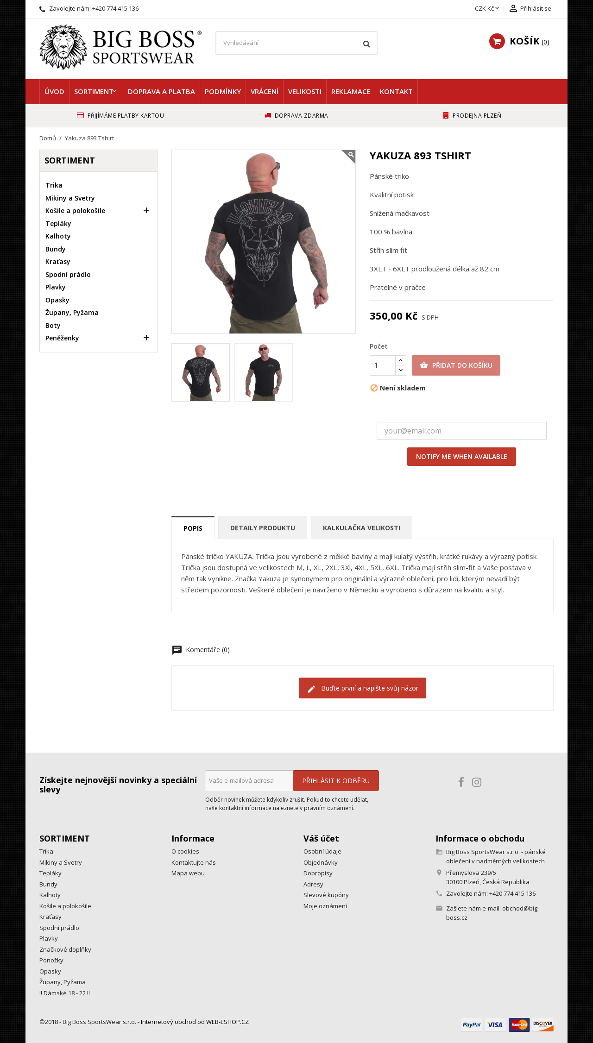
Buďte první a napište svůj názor (362, 688)
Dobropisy (318, 873)
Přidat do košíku (456, 365)
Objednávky (320, 862)
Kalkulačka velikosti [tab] (361, 527)
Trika (54, 185)
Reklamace (350, 91)
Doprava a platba (161, 91)
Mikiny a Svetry (70, 198)
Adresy (313, 884)
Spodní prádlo (68, 274)
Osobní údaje (322, 851)
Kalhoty (58, 236)
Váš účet (321, 838)
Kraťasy (57, 261)
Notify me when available (461, 456)
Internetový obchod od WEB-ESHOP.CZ (195, 1022)
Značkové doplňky (65, 949)
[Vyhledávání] (296, 43)
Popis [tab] (192, 528)
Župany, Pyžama (72, 312)
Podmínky (223, 91)
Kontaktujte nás (193, 862)
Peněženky (62, 337)
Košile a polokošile (75, 210)
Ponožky (51, 960)
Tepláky (58, 223)
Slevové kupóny (326, 895)
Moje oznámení (325, 906)
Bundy (55, 249)
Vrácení (264, 91)
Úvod (54, 91)
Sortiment (94, 91)
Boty (53, 325)
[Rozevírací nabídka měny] (488, 9)
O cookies (185, 851)
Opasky (57, 299)
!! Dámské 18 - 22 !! (64, 993)
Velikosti (305, 91)
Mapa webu (188, 873)
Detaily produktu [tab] (262, 527)
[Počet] (383, 365)
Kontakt (396, 91)
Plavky (55, 287)
